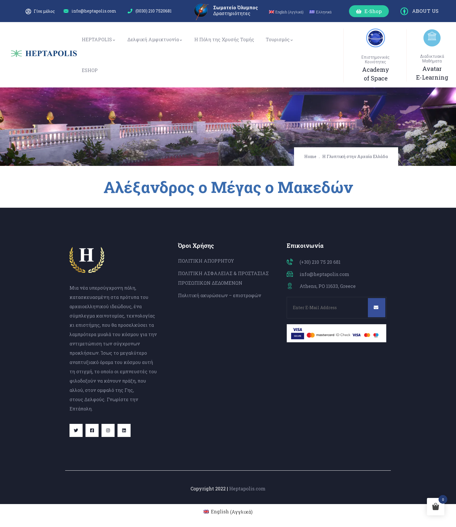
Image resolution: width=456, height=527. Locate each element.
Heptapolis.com (247, 488)
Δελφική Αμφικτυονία (155, 39)
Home (310, 156)
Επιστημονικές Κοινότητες (375, 59)
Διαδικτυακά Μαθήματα (432, 58)
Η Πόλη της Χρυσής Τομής (224, 39)
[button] (369, 11)
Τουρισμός (279, 39)
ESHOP (90, 70)
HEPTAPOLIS (99, 39)
